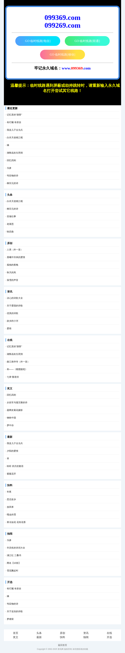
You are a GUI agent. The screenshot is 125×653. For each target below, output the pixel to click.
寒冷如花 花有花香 (16, 522)
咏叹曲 (10, 231)
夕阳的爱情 (12, 451)
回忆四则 (11, 160)
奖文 (9, 388)
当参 (9, 168)
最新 (9, 436)
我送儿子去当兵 (15, 130)
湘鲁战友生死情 (15, 152)
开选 (9, 582)
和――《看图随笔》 (17, 369)
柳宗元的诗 (12, 183)
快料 (9, 485)
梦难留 (10, 619)
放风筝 (10, 507)
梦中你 (10, 425)
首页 (15, 633)
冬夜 (9, 491)
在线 (9, 339)
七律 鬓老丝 (13, 377)
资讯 (9, 291)
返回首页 (62, 645)
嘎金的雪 (11, 514)
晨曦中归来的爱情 (16, 257)
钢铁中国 (11, 417)
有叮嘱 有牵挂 (14, 122)
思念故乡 (11, 499)
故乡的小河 (12, 321)
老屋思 (10, 224)
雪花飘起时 (12, 570)
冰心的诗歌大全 (15, 298)
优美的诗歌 (12, 313)
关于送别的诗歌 (15, 611)
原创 (9, 243)
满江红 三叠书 (14, 555)
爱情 (9, 328)
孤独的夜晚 (12, 264)
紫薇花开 (11, 473)
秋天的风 (11, 272)
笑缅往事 (11, 216)
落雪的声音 (12, 280)
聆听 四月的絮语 (15, 466)
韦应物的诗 (12, 175)
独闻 (9, 533)
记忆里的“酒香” (14, 114)
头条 (9, 194)
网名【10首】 (14, 563)
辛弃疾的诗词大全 (16, 547)
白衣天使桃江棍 (15, 137)
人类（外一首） (15, 249)
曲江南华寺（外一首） (18, 361)
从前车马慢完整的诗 (17, 402)
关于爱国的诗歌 (15, 305)
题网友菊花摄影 (15, 410)
